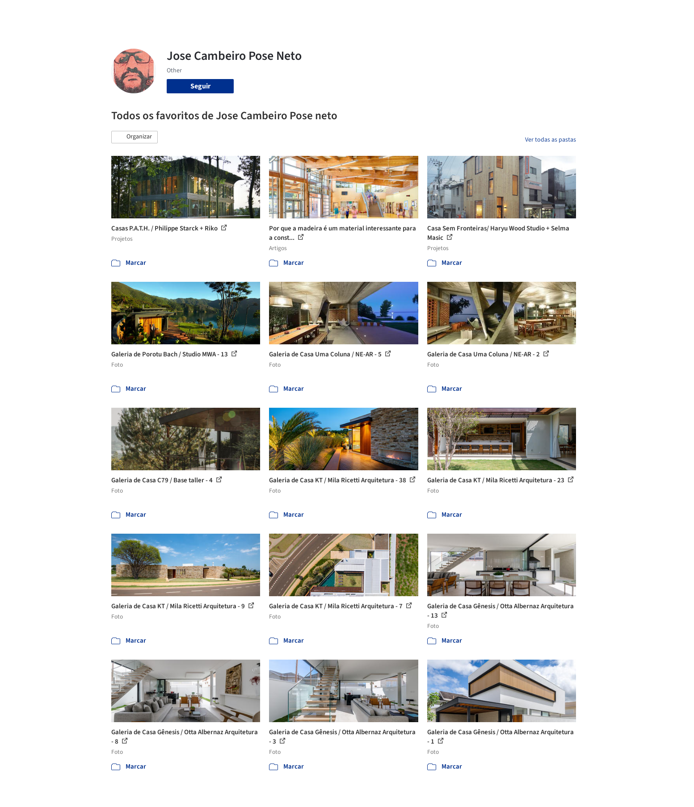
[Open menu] (615, 12)
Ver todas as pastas (550, 140)
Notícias (449, 12)
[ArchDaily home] (79, 12)
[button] (134, 137)
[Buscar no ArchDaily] (211, 12)
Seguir (200, 86)
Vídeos (479, 12)
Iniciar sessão (528, 12)
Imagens (361, 12)
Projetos (328, 12)
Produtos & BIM (405, 12)
